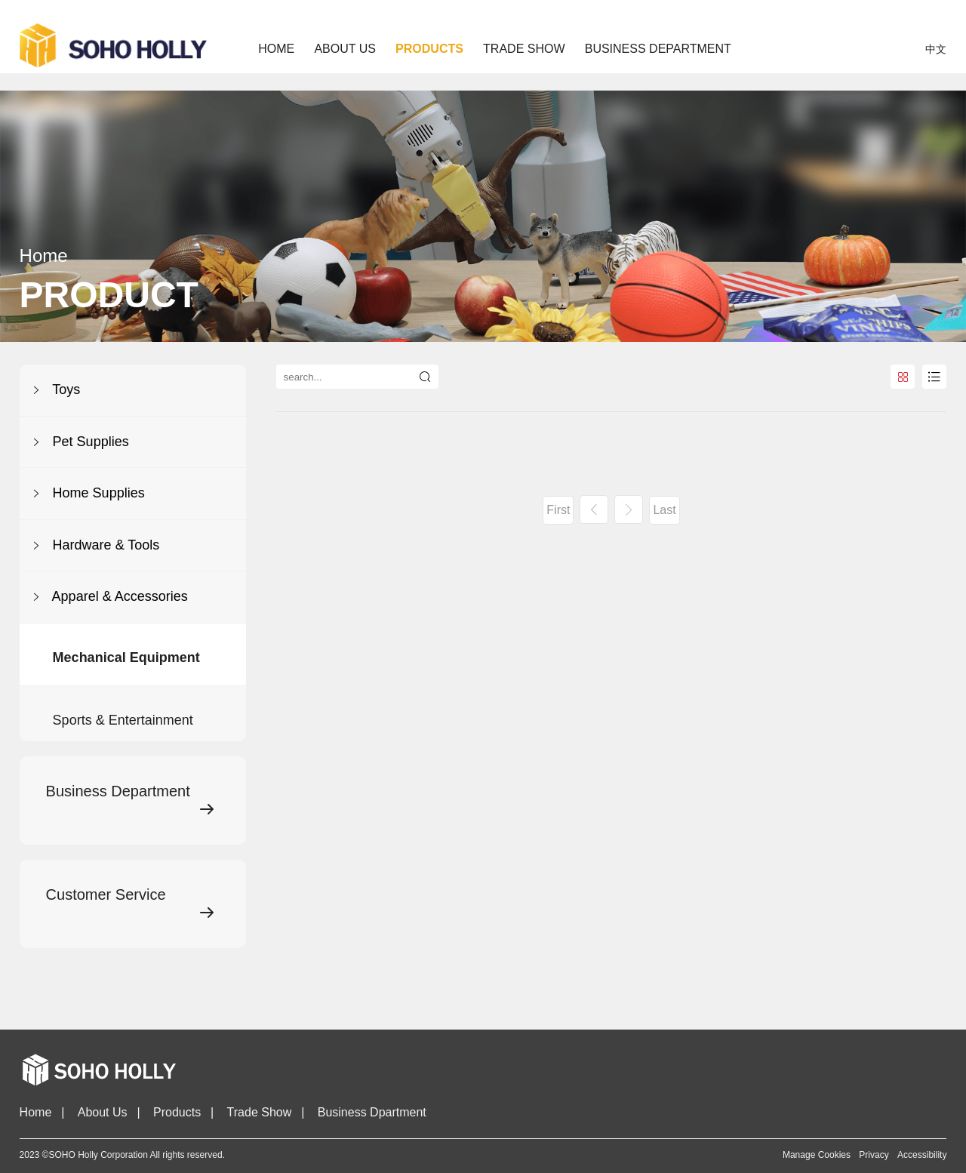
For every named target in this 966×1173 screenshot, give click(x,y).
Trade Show (259, 1112)
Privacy (873, 1155)
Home (276, 48)
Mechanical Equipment (126, 683)
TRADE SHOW (524, 48)
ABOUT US (345, 48)
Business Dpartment (372, 1112)
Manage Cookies (817, 1155)
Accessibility (921, 1155)
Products (177, 1112)
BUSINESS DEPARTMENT (658, 48)
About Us (103, 1112)
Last (664, 509)
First (558, 509)
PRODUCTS (429, 48)
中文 (935, 49)
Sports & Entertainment (123, 751)
